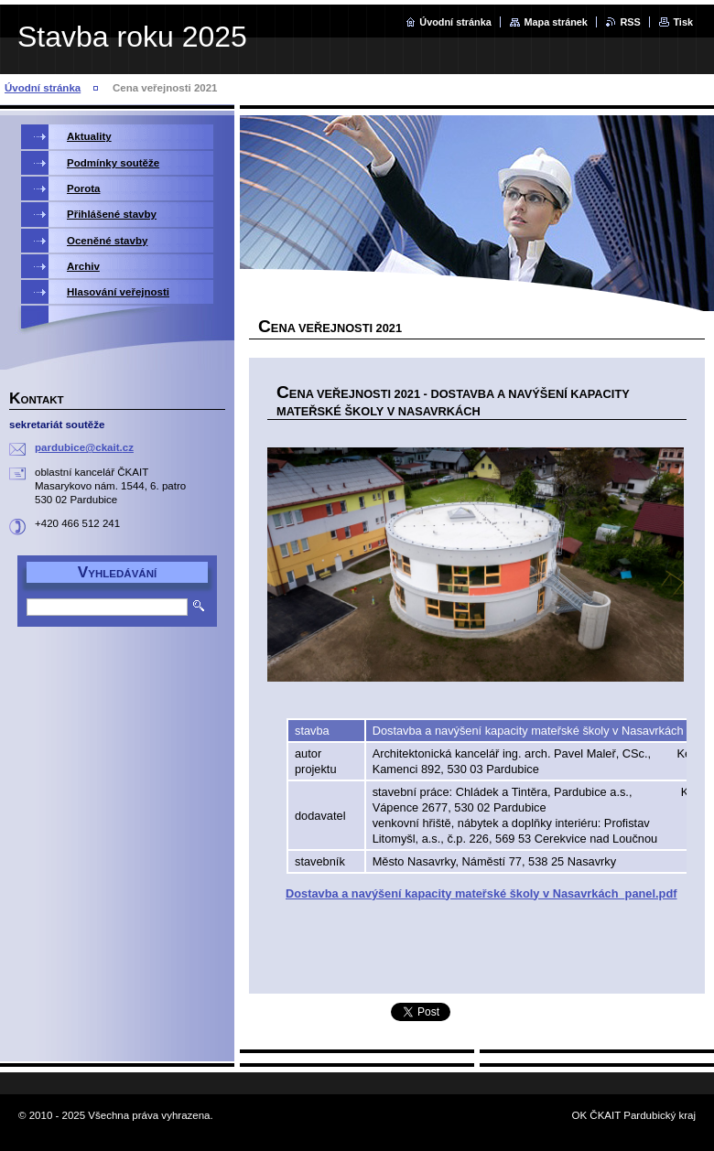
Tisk (683, 21)
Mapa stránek (556, 21)
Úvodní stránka (455, 21)
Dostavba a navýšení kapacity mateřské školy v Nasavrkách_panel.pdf (481, 893)
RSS (630, 21)
